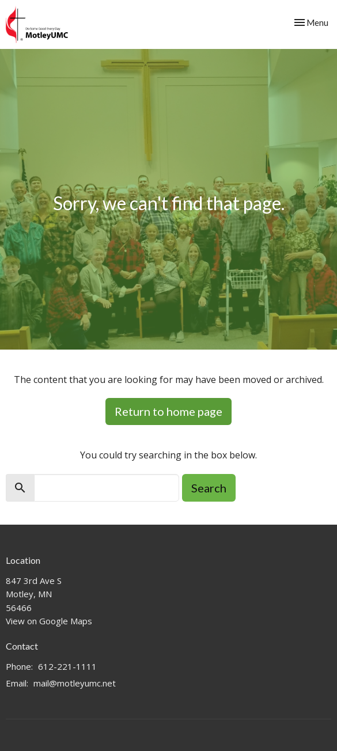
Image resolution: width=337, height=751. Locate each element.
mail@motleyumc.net (74, 683)
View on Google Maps (49, 621)
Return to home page (168, 411)
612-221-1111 (67, 666)
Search (208, 488)
